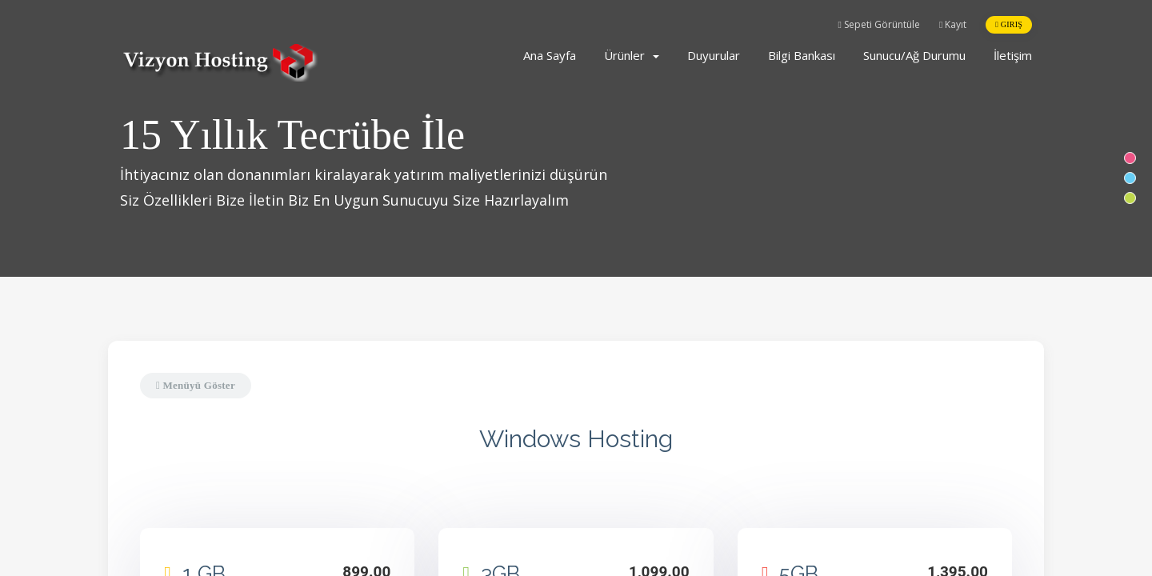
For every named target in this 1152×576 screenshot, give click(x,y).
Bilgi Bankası (801, 55)
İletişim (1013, 55)
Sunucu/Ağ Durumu (914, 55)
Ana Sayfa (549, 55)
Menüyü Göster (195, 385)
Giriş (1008, 24)
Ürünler (631, 55)
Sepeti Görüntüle (879, 24)
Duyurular (713, 55)
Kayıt (952, 24)
